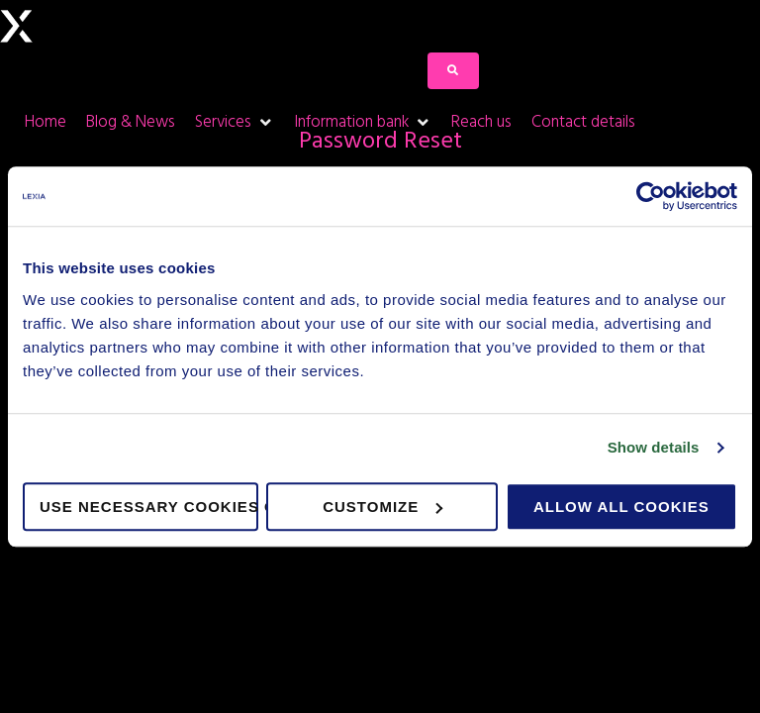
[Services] (234, 122)
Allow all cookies (621, 506)
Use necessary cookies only (149, 506)
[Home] (45, 122)
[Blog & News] (130, 122)
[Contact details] (583, 122)
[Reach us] (481, 122)
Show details (654, 447)
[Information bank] (362, 122)
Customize (382, 506)
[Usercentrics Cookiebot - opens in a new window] (650, 196)
